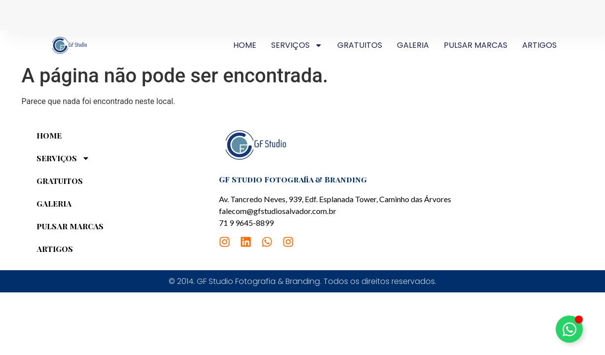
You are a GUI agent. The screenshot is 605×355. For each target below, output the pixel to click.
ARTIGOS (539, 45)
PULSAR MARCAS (475, 45)
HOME (244, 45)
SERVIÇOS (296, 45)
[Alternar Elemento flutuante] (569, 329)
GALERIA (413, 45)
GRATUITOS (359, 45)
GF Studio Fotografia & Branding (293, 179)
